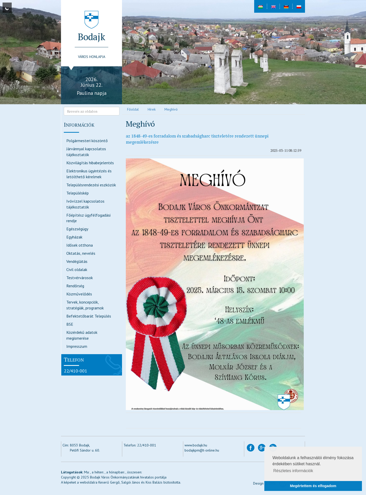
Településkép (77, 193)
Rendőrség (75, 285)
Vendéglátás (76, 261)
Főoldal (133, 109)
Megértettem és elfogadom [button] (313, 486)
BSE (69, 324)
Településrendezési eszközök (91, 184)
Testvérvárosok (79, 277)
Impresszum (76, 346)
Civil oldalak (76, 269)
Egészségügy (77, 228)
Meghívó (171, 109)
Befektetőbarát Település (88, 316)
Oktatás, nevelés (80, 253)
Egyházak (74, 236)
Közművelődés (79, 293)
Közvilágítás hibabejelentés (90, 162)
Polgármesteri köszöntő (87, 140)
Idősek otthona (79, 245)
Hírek (152, 109)
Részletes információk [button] (293, 471)
